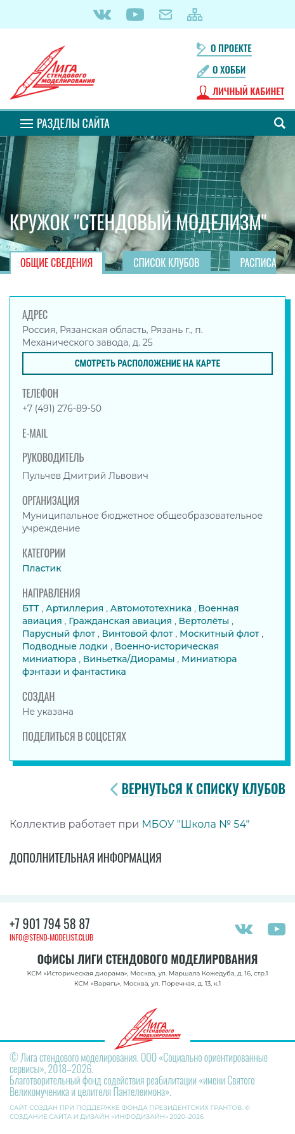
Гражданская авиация (121, 621)
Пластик (42, 568)
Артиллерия (76, 608)
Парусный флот (60, 633)
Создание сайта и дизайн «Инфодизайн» (89, 1116)
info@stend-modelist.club (51, 937)
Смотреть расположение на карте (148, 363)
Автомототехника (152, 608)
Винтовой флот (138, 633)
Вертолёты (205, 621)
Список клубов (166, 262)
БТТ (31, 608)
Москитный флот (220, 633)
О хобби (229, 69)
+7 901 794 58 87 (50, 923)
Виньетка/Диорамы (130, 659)
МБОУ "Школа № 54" (195, 824)
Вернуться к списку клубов (203, 788)
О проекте (231, 48)
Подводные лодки (66, 646)
